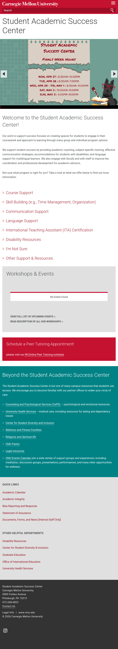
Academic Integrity (13, 499)
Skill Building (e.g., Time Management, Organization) (51, 202)
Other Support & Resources (29, 258)
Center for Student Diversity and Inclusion (30, 423)
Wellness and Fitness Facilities (24, 430)
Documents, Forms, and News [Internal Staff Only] (31, 519)
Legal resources (15, 451)
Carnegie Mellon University (50, 4)
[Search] (59, 10)
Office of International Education (21, 561)
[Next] (114, 74)
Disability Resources (23, 239)
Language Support (22, 220)
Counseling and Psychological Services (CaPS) (33, 404)
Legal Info (8, 612)
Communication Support (27, 211)
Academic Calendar (13, 492)
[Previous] (4, 74)
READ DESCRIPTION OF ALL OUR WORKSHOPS (35, 321)
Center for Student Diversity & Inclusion (25, 547)
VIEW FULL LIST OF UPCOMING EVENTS (31, 316)
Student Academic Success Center (49, 26)
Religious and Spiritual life (21, 436)
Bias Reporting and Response (19, 506)
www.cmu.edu (27, 612)
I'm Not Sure (16, 249)
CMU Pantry (13, 444)
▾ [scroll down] (0, 107)
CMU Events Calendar (18, 458)
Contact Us (8, 606)
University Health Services (21, 411)
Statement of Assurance (16, 513)
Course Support (19, 192)
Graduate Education (14, 554)
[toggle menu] (113, 3)
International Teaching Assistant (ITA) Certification (49, 230)
